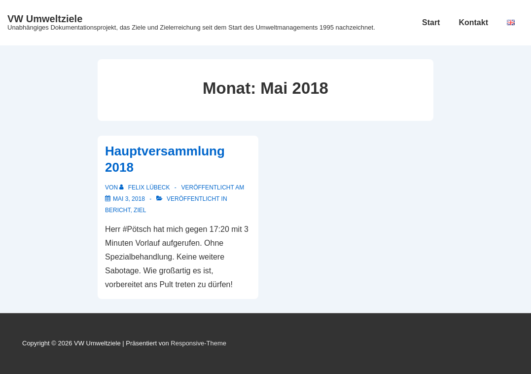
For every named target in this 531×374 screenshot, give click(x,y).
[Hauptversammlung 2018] (129, 198)
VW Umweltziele (44, 18)
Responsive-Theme (198, 343)
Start (431, 22)
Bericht (117, 210)
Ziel (140, 210)
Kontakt (473, 22)
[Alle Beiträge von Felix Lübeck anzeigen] (145, 187)
